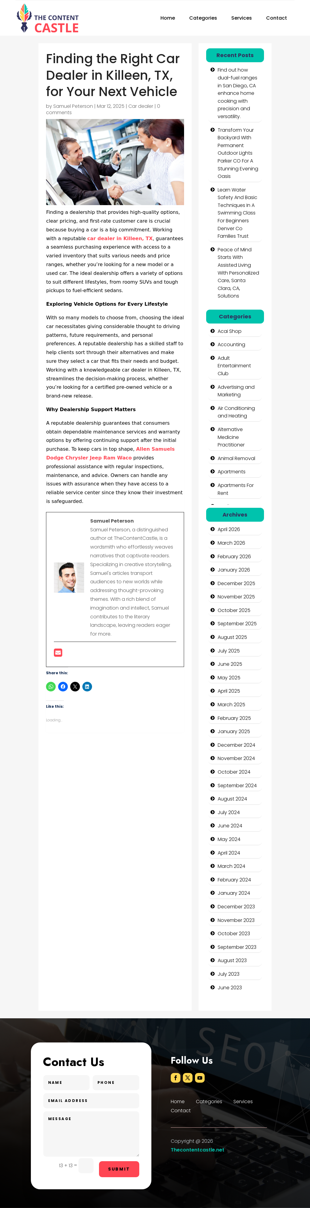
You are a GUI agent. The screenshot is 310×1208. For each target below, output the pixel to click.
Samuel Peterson (73, 106)
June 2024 (230, 825)
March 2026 (231, 543)
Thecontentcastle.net (197, 1149)
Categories (203, 17)
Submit (119, 1169)
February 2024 (234, 879)
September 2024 (237, 785)
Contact (276, 17)
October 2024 (234, 771)
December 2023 (236, 906)
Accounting (231, 344)
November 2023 (236, 920)
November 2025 (236, 596)
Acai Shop (230, 331)
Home (167, 17)
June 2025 (230, 664)
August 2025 (232, 637)
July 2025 (229, 650)
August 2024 (232, 798)
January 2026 (234, 569)
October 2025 (234, 610)
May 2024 (229, 839)
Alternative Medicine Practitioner (231, 437)
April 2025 (229, 691)
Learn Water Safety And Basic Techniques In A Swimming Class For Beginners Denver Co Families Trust (237, 213)
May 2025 (229, 677)
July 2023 (228, 974)
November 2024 (236, 758)
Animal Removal (236, 458)
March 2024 (231, 866)
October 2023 (234, 933)
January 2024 (234, 893)
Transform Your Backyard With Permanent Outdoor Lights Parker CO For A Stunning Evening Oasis (238, 153)
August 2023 (232, 960)
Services (241, 17)
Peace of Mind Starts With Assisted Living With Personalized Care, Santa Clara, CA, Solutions (238, 273)
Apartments (232, 471)
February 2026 (234, 556)
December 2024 (236, 745)
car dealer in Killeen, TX (120, 238)
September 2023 (237, 947)
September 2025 (237, 623)
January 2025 (234, 731)
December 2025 (236, 583)
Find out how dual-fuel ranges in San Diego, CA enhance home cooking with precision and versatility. (237, 93)
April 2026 (229, 529)
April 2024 (229, 852)
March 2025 (231, 704)
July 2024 (229, 812)
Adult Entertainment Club (234, 366)
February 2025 (234, 718)
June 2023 (230, 987)
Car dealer (140, 106)
